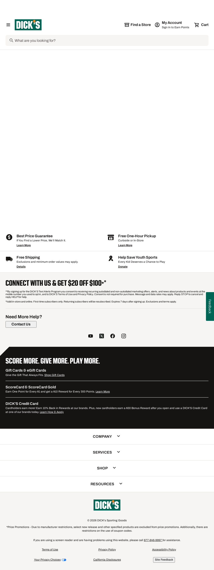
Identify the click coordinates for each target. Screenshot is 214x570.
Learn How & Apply (52, 412)
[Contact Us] (21, 324)
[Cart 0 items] (201, 24)
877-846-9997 (153, 540)
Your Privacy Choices (47, 559)
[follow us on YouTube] (90, 336)
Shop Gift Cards (54, 375)
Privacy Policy (107, 549)
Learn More (24, 245)
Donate (123, 266)
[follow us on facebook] (112, 336)
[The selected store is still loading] (137, 24)
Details (21, 266)
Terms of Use (50, 549)
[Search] (111, 40)
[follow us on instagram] (123, 336)
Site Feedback (164, 559)
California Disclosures (107, 559)
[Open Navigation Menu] (8, 24)
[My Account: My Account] (172, 24)
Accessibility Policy (164, 549)
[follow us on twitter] (101, 336)
